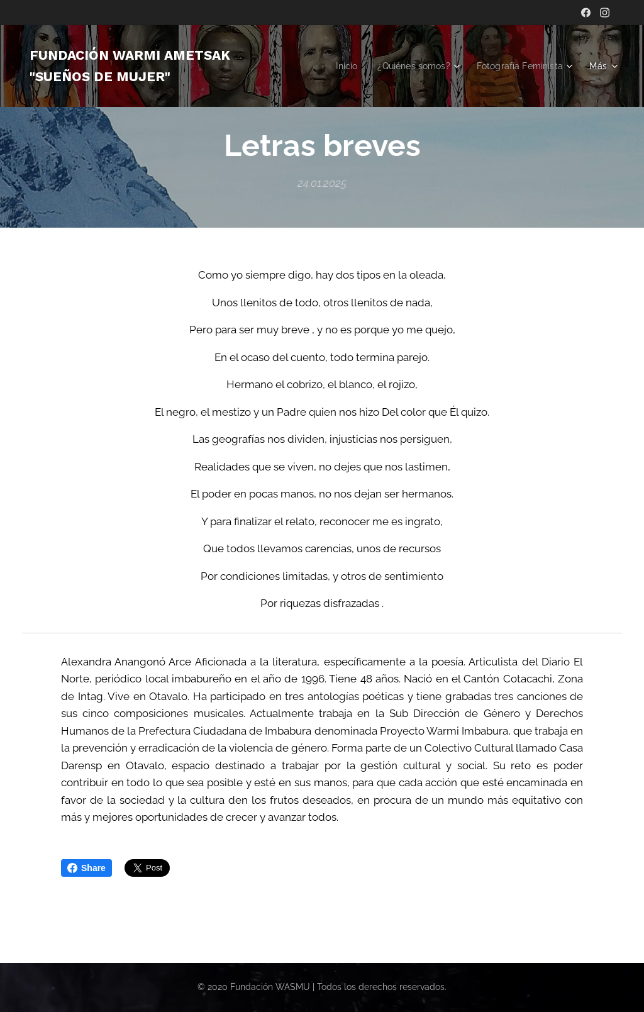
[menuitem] (456, 66)
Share (86, 868)
